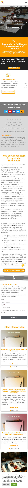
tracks (12, 247)
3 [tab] (16, 100)
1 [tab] (12, 100)
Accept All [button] (14, 484)
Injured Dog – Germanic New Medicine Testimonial (14, 350)
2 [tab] (14, 100)
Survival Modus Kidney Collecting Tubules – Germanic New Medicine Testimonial (14, 391)
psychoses (3, 184)
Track (15, 439)
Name (2, 299)
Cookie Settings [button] (6, 484)
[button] (25, 6)
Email (2, 305)
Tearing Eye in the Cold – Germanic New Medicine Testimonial (14, 433)
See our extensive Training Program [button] (14, 270)
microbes (14, 225)
